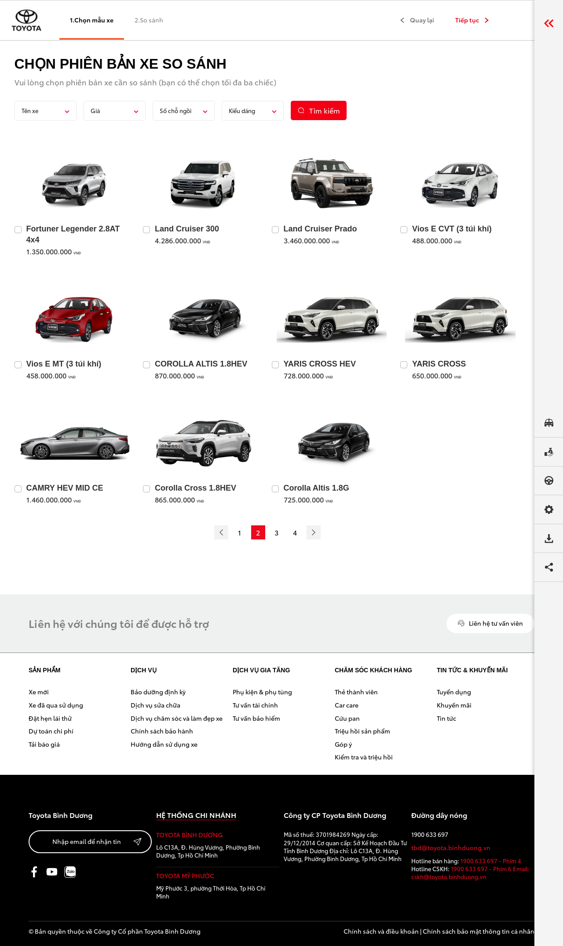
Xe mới (39, 691)
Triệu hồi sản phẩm (362, 730)
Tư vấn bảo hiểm (256, 718)
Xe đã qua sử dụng (56, 704)
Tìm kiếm (318, 110)
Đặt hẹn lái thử (50, 718)
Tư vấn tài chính (255, 704)
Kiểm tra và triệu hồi (364, 756)
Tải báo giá (44, 744)
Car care (346, 704)
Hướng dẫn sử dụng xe (164, 744)
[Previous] (221, 532)
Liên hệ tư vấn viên (490, 623)
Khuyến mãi (454, 704)
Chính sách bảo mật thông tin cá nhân (478, 931)
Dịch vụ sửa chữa (155, 704)
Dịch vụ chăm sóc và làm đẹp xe (177, 718)
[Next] (314, 532)
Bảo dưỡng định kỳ (158, 691)
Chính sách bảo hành (162, 730)
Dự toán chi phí (51, 730)
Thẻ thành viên (356, 691)
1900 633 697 (429, 834)
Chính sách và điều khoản (381, 931)
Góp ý (343, 744)
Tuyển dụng (454, 691)
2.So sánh (149, 19)
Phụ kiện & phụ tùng (262, 691)
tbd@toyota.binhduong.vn (450, 847)
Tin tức (446, 718)
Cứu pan (347, 718)
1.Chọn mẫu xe (91, 19)
